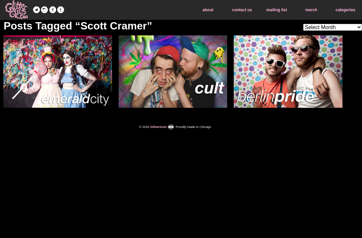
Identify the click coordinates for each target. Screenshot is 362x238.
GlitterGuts (16, 10)
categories (345, 10)
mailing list (276, 10)
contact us (242, 10)
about (208, 10)
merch (311, 10)
